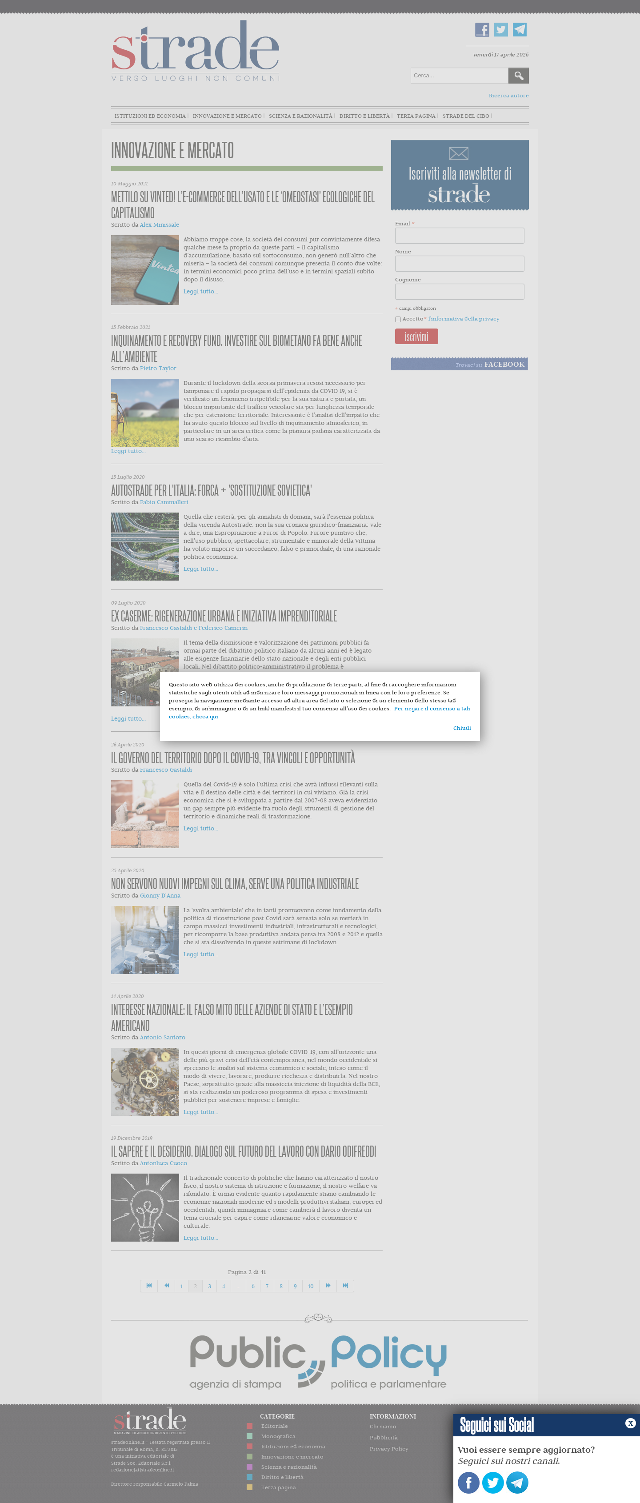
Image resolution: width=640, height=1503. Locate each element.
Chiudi (462, 728)
